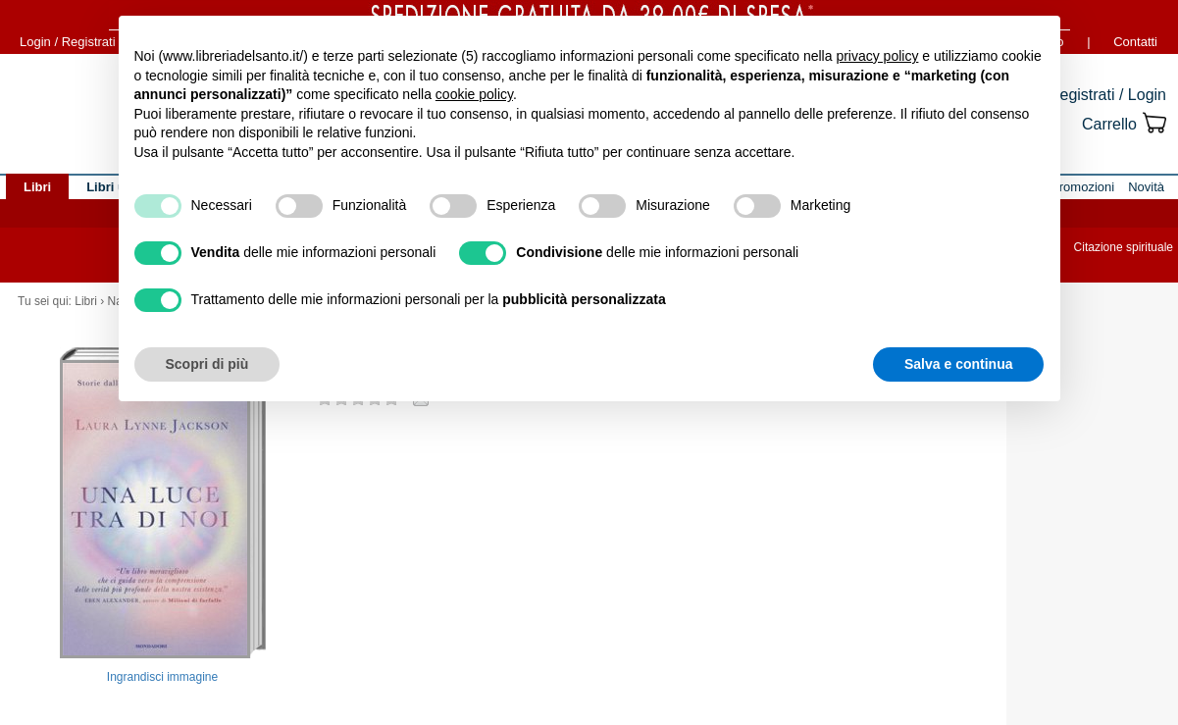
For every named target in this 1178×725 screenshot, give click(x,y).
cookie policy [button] (474, 94)
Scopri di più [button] (207, 364)
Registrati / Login (1107, 94)
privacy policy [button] (877, 56)
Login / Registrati (68, 41)
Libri (86, 301)
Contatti (1135, 41)
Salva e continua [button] (958, 364)
